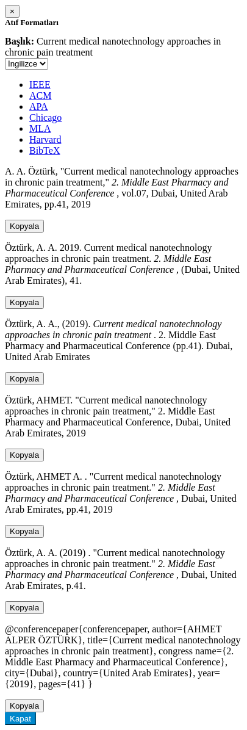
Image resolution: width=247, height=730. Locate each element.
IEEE (40, 84)
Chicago (45, 117)
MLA (40, 128)
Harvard (45, 139)
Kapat (20, 718)
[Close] (12, 11)
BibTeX (44, 150)
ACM (40, 95)
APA (38, 106)
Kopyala (24, 226)
